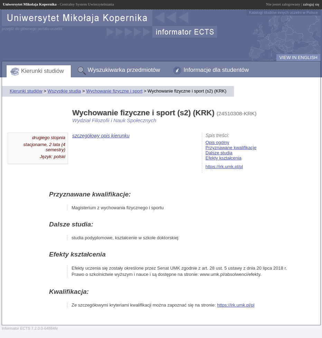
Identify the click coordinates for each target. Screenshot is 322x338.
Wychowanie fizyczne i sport (114, 91)
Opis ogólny (217, 142)
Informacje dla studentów (216, 70)
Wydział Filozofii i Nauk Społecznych (114, 120)
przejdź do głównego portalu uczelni (32, 29)
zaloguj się (311, 4)
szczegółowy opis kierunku (101, 135)
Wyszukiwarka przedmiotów (124, 70)
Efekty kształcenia (224, 158)
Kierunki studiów (42, 71)
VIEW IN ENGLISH (298, 57)
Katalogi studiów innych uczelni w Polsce (283, 12)
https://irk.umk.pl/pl (224, 166)
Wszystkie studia (64, 91)
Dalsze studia (219, 152)
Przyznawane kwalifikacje (231, 147)
